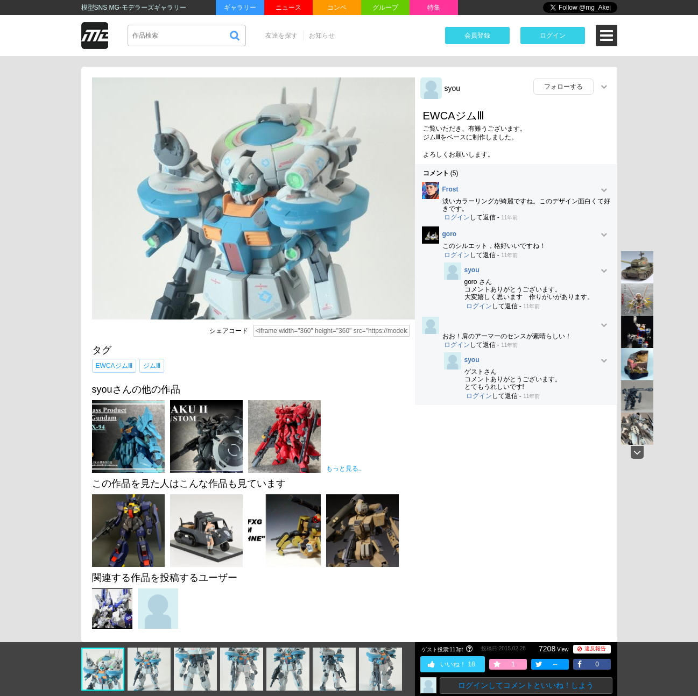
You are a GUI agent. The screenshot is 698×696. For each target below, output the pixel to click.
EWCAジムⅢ (114, 366)
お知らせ (322, 35)
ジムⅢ (151, 366)
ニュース (288, 7)
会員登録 (477, 35)
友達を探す (281, 35)
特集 (433, 7)
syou (453, 88)
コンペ (337, 7)
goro (449, 234)
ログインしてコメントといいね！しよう (526, 685)
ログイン (553, 35)
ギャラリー (240, 7)
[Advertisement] (516, 491)
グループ (385, 7)
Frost (450, 189)
